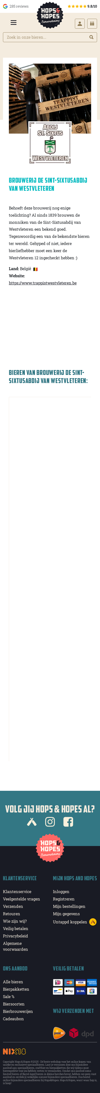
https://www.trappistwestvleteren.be (43, 282)
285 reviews (16, 6)
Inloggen (61, 891)
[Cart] (92, 23)
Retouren (11, 913)
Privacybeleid (15, 935)
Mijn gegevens (66, 913)
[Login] (80, 23)
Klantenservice (17, 891)
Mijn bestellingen (69, 906)
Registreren (64, 898)
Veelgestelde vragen (21, 898)
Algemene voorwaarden (15, 946)
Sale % (8, 996)
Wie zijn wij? (15, 921)
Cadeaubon (13, 1018)
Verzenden (13, 906)
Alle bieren (13, 981)
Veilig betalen (15, 928)
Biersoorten (14, 1003)
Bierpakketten (16, 989)
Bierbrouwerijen (18, 1011)
